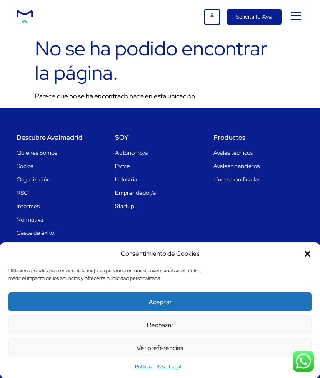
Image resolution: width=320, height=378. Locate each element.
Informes (28, 206)
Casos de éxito (35, 233)
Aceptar (160, 302)
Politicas (143, 366)
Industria (126, 179)
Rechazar (160, 325)
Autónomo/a (131, 152)
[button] (307, 253)
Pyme (122, 166)
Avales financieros (236, 166)
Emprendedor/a (135, 193)
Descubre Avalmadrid (49, 137)
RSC (22, 193)
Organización (33, 179)
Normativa (30, 219)
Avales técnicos (233, 152)
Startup (124, 206)
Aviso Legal (168, 366)
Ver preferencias (160, 348)
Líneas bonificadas (236, 179)
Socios (25, 166)
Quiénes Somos (37, 152)
